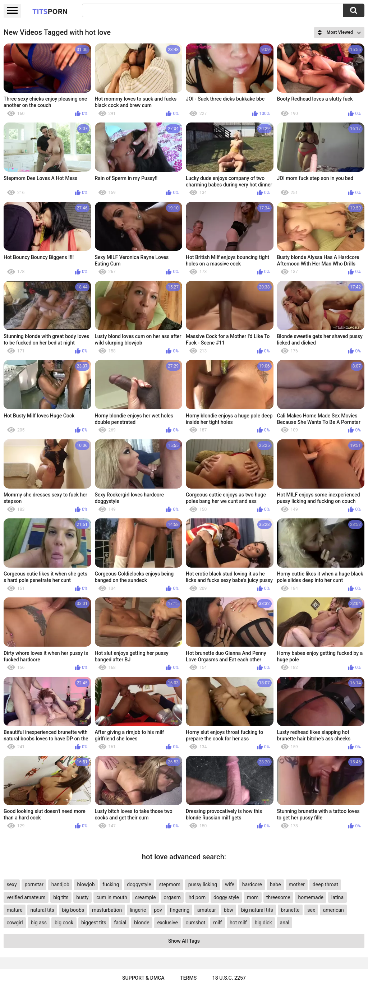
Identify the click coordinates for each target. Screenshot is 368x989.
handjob (60, 884)
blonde (141, 922)
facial (120, 922)
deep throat (325, 884)
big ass (39, 922)
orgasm (172, 897)
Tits (50, 11)
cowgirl (14, 922)
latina (337, 897)
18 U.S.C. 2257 (229, 978)
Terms (188, 978)
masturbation (107, 910)
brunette (290, 910)
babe (275, 884)
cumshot (196, 922)
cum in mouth (111, 897)
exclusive (167, 922)
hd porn (197, 897)
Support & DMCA (143, 978)
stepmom (169, 884)
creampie (145, 897)
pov (158, 910)
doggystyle (139, 884)
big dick (263, 922)
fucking (110, 884)
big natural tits (257, 910)
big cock (64, 922)
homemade (310, 897)
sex (311, 910)
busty (82, 897)
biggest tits (93, 922)
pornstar (33, 884)
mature (14, 910)
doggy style (226, 897)
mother (297, 884)
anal (284, 922)
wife (229, 884)
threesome (278, 897)
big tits (60, 897)
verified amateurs (25, 897)
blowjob (86, 884)
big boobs (73, 910)
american (333, 910)
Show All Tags (184, 941)
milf (217, 922)
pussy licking (202, 884)
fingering (180, 910)
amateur (206, 910)
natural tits (42, 910)
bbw (228, 910)
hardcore (252, 884)
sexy (11, 884)
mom (253, 897)
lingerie (138, 910)
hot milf (238, 922)
